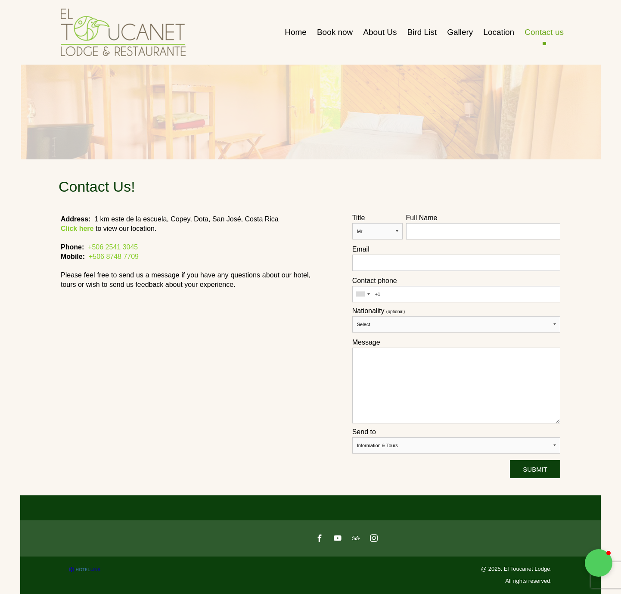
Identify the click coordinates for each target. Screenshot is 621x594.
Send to (364, 432)
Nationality (378, 311)
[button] (598, 563)
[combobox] (363, 294)
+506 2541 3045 (113, 247)
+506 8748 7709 (114, 256)
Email (360, 249)
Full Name (422, 218)
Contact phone (374, 280)
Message (366, 342)
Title (358, 218)
